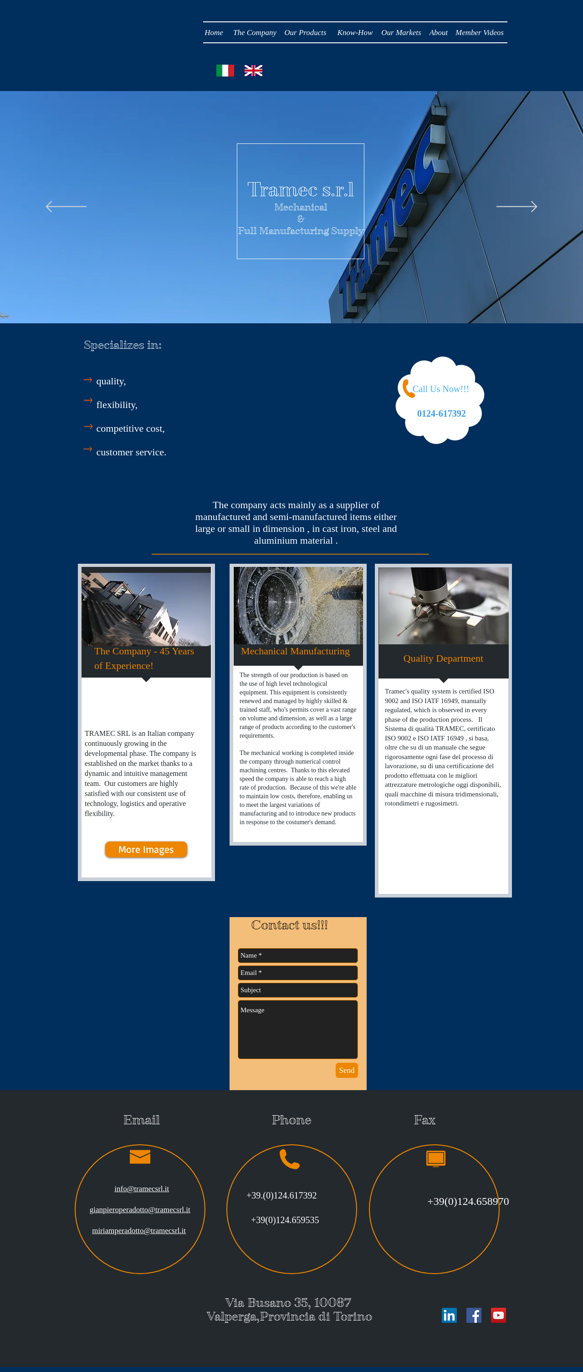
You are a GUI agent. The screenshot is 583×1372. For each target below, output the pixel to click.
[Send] (347, 1070)
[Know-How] (355, 33)
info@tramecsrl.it (141, 1188)
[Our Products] (305, 33)
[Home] (214, 33)
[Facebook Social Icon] (473, 1315)
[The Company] (254, 33)
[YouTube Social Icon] (498, 1315)
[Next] (516, 207)
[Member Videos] (479, 33)
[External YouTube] (294, 402)
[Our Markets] (401, 33)
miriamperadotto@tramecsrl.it (139, 1230)
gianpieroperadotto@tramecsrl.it (140, 1209)
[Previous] (66, 207)
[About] (438, 33)
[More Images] (146, 849)
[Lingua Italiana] (225, 70)
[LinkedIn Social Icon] (449, 1315)
